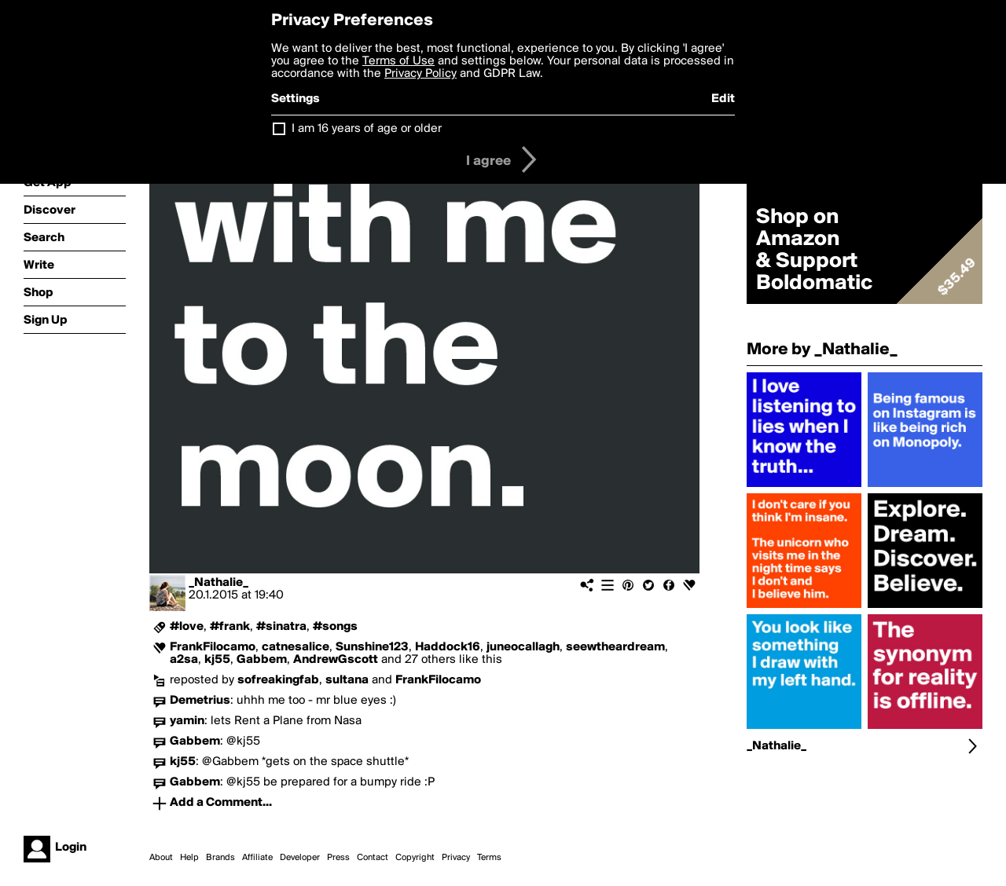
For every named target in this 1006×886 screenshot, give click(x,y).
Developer (300, 857)
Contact (372, 857)
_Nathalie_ (218, 583)
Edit (723, 99)
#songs (335, 627)
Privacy (456, 857)
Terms (489, 857)
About (161, 857)
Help (189, 857)
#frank (230, 627)
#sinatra (281, 627)
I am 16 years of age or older (367, 129)
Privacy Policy (420, 74)
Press (338, 857)
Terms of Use (398, 61)
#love (187, 627)
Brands (220, 857)
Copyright (415, 857)
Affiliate (257, 857)
